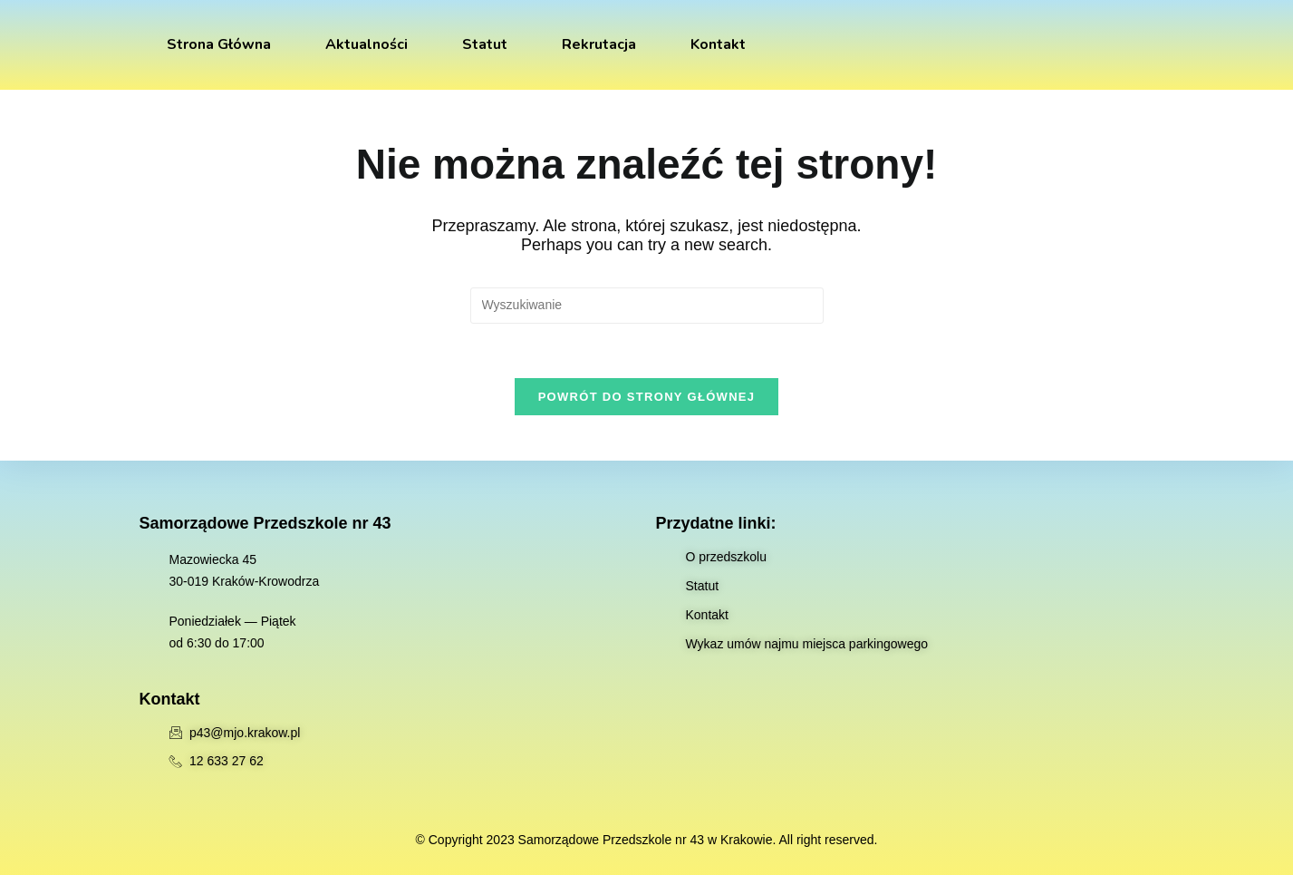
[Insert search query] (647, 305)
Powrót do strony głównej (647, 396)
